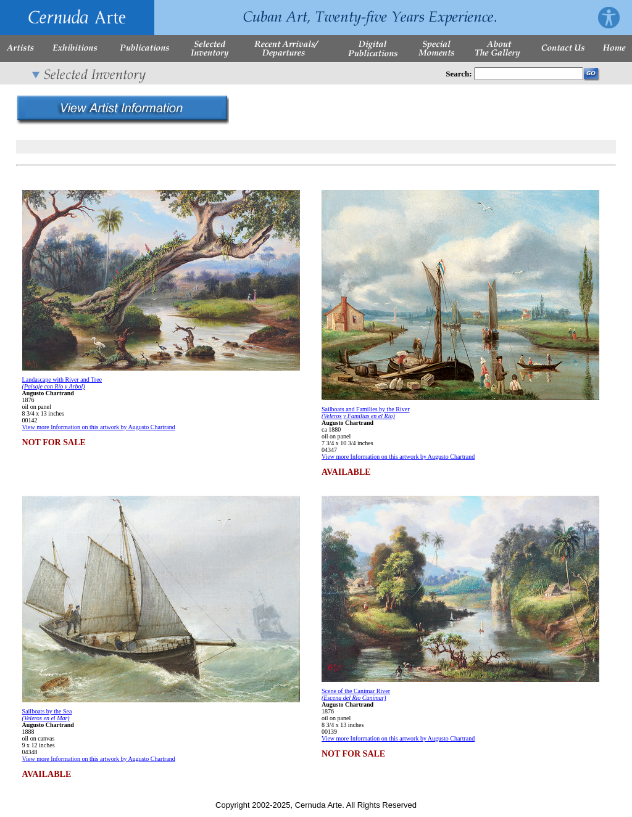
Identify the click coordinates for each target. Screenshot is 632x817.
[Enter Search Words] (528, 73)
